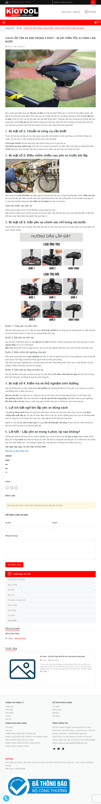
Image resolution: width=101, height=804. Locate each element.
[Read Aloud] (6, 455)
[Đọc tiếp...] (44, 671)
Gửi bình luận (14, 565)
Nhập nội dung (12, 536)
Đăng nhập (66, 12)
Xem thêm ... (13, 621)
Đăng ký (76, 12)
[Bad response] (8, 460)
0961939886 (20, 769)
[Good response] (6, 460)
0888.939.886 (20, 638)
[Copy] (8, 455)
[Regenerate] (10, 455)
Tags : (8, 482)
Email (55, 523)
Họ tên (8, 523)
